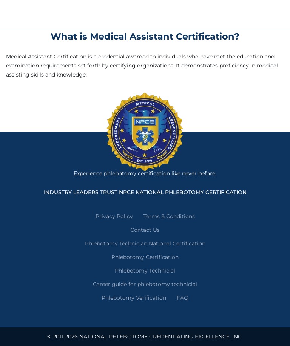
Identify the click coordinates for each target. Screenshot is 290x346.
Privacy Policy (114, 216)
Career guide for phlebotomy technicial (145, 284)
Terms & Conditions (169, 216)
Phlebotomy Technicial (145, 270)
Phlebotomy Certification (145, 257)
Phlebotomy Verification (134, 297)
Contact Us (145, 230)
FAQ (182, 297)
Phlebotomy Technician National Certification (145, 243)
